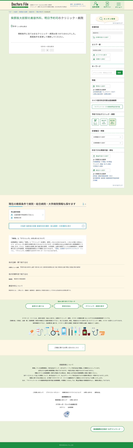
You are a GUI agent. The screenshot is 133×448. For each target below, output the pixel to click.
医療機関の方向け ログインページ (106, 429)
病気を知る (66, 306)
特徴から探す (99, 86)
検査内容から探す (101, 156)
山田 (32, 267)
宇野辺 (67, 267)
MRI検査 (109, 162)
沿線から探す (99, 59)
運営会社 (97, 392)
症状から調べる (38, 306)
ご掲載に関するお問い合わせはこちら (66, 348)
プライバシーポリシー (53, 392)
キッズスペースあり (108, 92)
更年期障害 (96, 178)
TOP (10, 12)
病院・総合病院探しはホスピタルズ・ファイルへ (78, 5)
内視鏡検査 (96, 162)
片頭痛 (95, 180)
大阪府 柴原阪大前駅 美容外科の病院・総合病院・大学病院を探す (46, 226)
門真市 (22, 267)
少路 (56, 267)
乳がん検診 (107, 164)
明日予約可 (40, 12)
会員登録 (70, 407)
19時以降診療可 (98, 94)
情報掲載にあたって (61, 400)
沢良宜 (71, 267)
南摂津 (78, 267)
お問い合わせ (88, 392)
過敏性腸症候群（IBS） (105, 176)
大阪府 (15, 12)
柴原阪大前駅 (23, 12)
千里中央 (36, 267)
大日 (41, 267)
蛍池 (25, 267)
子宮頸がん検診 (98, 166)
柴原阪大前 (51, 267)
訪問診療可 (107, 94)
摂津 (75, 267)
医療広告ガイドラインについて (71, 392)
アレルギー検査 (98, 164)
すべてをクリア (118, 23)
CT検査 (103, 162)
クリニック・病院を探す (95, 306)
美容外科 (32, 12)
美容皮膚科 (22, 279)
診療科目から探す (101, 37)
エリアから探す (100, 55)
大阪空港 (45, 267)
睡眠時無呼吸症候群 (112, 178)
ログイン (62, 407)
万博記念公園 (61, 267)
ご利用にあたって (38, 392)
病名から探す (99, 170)
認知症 (95, 176)
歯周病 (103, 178)
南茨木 (29, 267)
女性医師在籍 (97, 92)
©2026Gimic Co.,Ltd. (66, 445)
